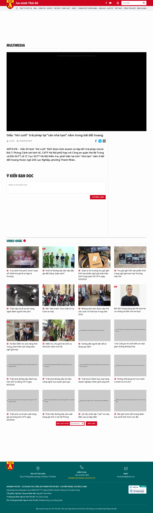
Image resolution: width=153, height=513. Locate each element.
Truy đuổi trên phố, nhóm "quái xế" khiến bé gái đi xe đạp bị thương (22, 274)
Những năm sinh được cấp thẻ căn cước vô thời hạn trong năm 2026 (93, 312)
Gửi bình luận (98, 197)
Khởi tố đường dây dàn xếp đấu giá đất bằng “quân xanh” (58, 272)
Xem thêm (91, 423)
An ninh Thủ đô (27, 3)
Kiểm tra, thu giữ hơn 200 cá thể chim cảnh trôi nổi (57, 345)
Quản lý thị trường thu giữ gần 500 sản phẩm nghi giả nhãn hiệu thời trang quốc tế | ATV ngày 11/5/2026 (93, 275)
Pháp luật (66, 8)
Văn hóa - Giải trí (106, 8)
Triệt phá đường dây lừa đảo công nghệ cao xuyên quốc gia (56, 380)
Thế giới (57, 8)
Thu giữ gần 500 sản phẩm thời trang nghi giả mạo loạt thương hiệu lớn (130, 274)
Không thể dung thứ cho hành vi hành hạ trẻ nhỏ (129, 380)
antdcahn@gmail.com (126, 477)
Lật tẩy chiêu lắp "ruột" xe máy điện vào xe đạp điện (93, 415)
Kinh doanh (141, 8)
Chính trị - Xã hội (45, 8)
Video (74, 8)
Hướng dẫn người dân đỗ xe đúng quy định (92, 345)
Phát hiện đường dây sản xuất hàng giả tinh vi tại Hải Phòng (57, 415)
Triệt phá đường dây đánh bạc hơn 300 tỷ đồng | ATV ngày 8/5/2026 (22, 382)
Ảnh (35, 8)
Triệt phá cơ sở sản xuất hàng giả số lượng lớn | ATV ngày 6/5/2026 (21, 417)
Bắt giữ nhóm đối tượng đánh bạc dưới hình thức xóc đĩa (129, 415)
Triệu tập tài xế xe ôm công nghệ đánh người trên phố (20, 310)
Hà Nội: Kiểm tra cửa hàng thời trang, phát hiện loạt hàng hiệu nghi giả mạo (22, 347)
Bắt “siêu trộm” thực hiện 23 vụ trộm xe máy (58, 310)
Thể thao (118, 8)
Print (104, 140)
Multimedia (16, 45)
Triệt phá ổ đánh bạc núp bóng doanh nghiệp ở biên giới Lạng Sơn (93, 380)
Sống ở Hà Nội (130, 8)
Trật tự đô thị (25, 8)
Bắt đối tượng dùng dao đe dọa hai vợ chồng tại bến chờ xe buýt (130, 310)
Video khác (14, 240)
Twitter (99, 140)
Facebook (95, 140)
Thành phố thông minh (87, 8)
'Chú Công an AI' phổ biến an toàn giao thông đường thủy (129, 345)
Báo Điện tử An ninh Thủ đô (10, 4)
